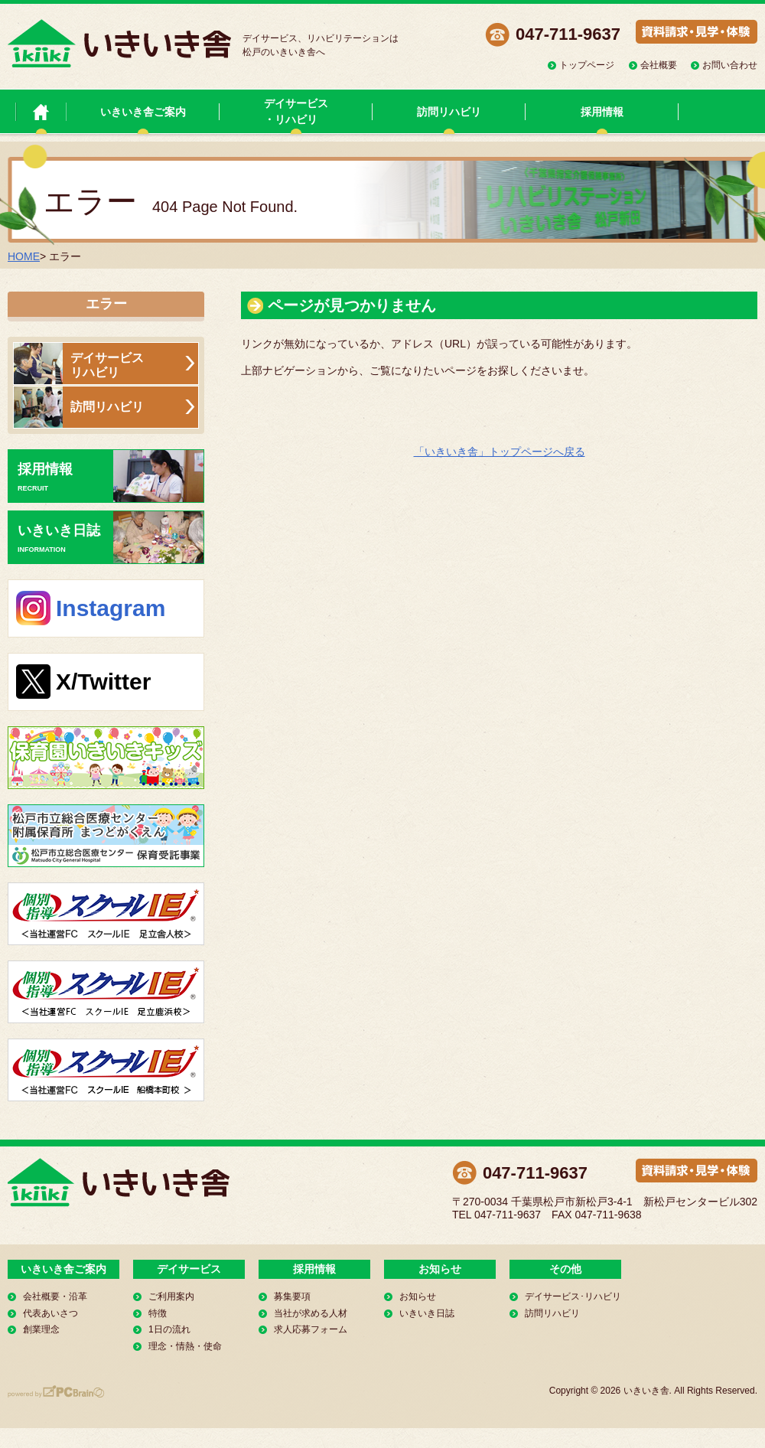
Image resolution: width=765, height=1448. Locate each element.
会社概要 (658, 65)
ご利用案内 (171, 1296)
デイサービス (189, 1269)
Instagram (110, 608)
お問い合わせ (729, 65)
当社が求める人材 (310, 1313)
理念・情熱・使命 (185, 1346)
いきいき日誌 (110, 537)
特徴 (157, 1313)
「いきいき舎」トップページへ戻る (499, 451)
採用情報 (602, 112)
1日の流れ (169, 1329)
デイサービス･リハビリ (573, 1296)
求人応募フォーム (310, 1329)
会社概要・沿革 (55, 1296)
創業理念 (41, 1329)
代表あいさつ (50, 1313)
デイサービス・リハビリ (296, 111)
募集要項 (292, 1296)
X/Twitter (103, 681)
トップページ (586, 65)
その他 (565, 1269)
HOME (24, 256)
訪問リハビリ (449, 112)
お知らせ (439, 1269)
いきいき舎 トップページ (41, 111)
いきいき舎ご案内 (143, 112)
